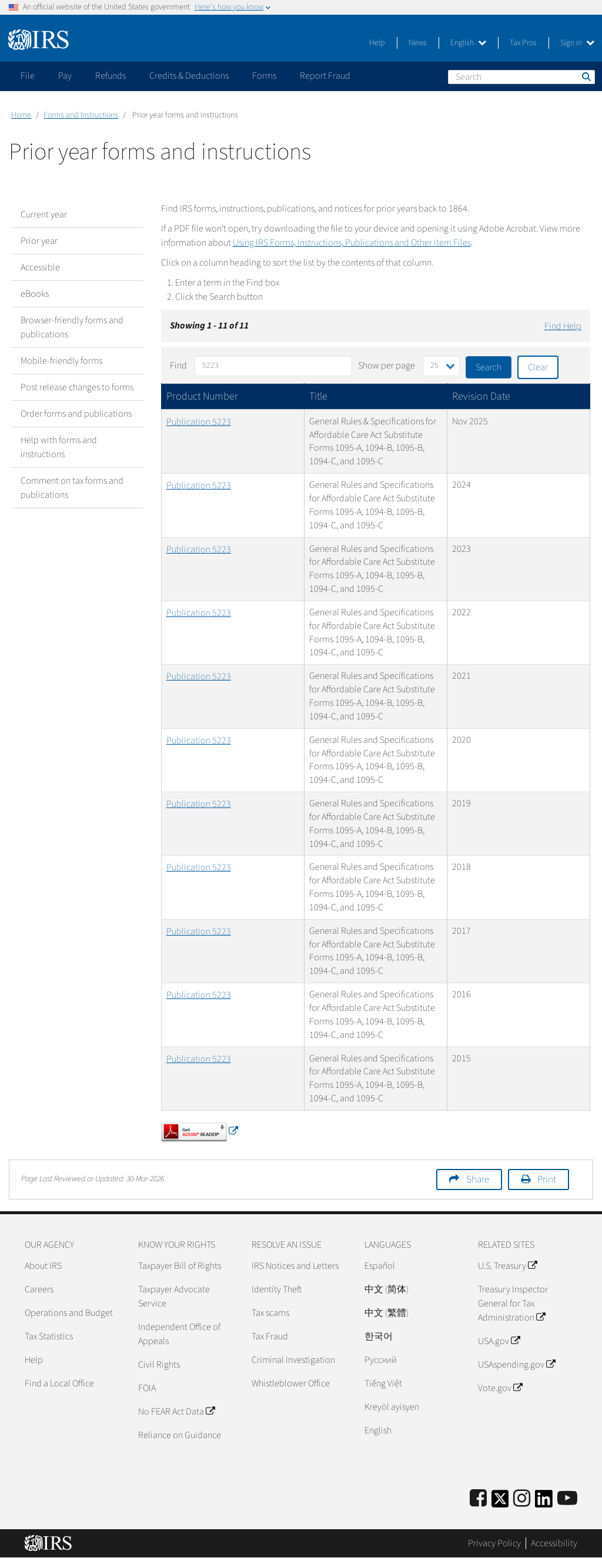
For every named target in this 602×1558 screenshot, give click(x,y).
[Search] (521, 77)
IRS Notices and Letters (295, 1265)
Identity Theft (277, 1289)
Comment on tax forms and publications (72, 487)
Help (377, 43)
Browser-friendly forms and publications (72, 327)
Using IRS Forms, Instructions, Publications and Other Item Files (352, 242)
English (468, 43)
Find (178, 365)
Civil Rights (159, 1364)
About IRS (43, 1265)
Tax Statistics (49, 1336)
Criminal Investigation (293, 1359)
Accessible (40, 267)
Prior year (39, 240)
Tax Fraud (270, 1336)
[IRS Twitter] (500, 1502)
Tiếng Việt (383, 1383)
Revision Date (481, 396)
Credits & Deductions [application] (189, 75)
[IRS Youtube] (567, 1499)
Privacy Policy (494, 1543)
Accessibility (554, 1543)
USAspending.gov (516, 1364)
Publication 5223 (198, 422)
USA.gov (499, 1341)
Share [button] (477, 1179)
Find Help (562, 326)
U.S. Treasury (507, 1265)
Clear (538, 367)
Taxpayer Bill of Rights (179, 1265)
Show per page (386, 365)
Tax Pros (523, 43)
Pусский (380, 1359)
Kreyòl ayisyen (391, 1406)
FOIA (147, 1388)
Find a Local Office (59, 1383)
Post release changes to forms (77, 387)
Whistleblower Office (291, 1383)
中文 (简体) (386, 1289)
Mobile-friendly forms (61, 360)
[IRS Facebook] (478, 1499)
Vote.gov (500, 1388)
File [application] (28, 75)
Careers (39, 1289)
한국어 (378, 1336)
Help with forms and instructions (59, 447)
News (418, 43)
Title (318, 396)
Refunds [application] (110, 75)
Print (546, 1179)
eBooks (35, 293)
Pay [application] (65, 75)
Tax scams (270, 1312)
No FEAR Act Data (176, 1411)
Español (379, 1265)
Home (21, 115)
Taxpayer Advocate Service (174, 1296)
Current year (44, 214)
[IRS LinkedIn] (544, 1502)
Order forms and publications (76, 413)
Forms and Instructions (81, 115)
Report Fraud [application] (325, 75)
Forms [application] (264, 75)
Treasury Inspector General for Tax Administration (513, 1303)
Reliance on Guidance (179, 1435)
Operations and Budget (69, 1312)
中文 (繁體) (386, 1312)
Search (585, 76)
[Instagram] (521, 1499)
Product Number (202, 396)
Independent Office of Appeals (179, 1334)
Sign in (577, 43)
